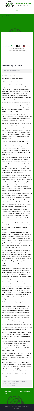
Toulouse (12, 385)
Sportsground (6, 385)
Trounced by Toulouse (24, 391)
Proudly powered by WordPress (12, 406)
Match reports (11, 381)
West (27, 406)
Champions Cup (23, 381)
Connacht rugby (7, 383)
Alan (19, 70)
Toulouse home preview (7, 392)
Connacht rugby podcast (17, 383)
